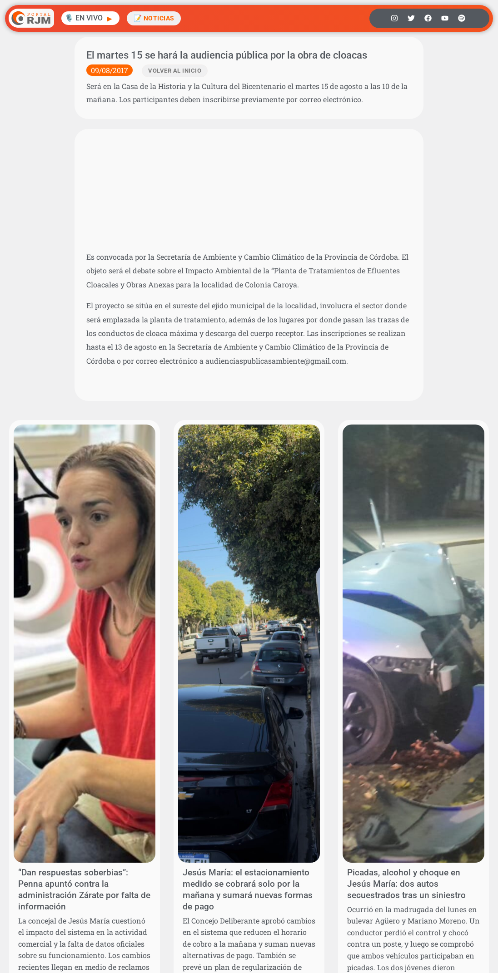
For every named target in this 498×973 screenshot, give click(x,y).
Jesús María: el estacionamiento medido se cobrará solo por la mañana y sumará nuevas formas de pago (248, 889)
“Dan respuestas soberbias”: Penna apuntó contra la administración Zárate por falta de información (84, 889)
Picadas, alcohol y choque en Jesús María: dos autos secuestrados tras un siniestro (406, 883)
